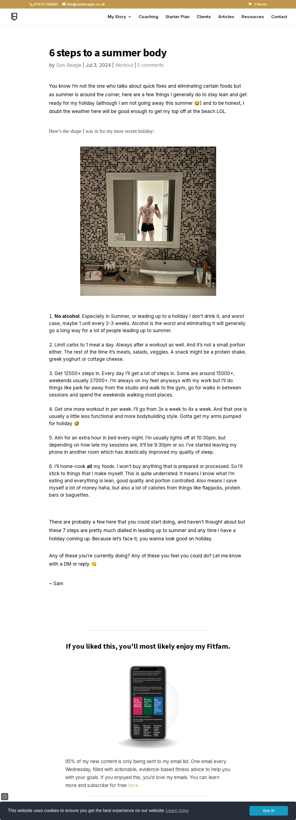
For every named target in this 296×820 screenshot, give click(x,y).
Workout (124, 65)
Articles (226, 17)
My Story (117, 17)
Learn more (177, 810)
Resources (252, 17)
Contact (279, 17)
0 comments (150, 65)
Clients (204, 17)
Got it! (269, 810)
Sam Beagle (69, 65)
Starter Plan (177, 17)
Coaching (148, 17)
